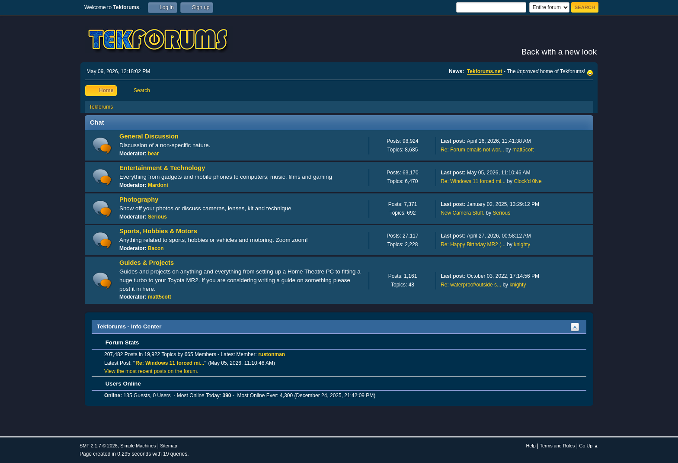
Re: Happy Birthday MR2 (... (473, 244)
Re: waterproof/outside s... (471, 285)
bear (153, 154)
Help (531, 445)
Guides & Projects (146, 262)
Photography (138, 199)
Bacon (156, 248)
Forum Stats (118, 342)
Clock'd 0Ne (527, 181)
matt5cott (523, 150)
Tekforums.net (484, 71)
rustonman (271, 354)
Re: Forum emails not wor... (472, 150)
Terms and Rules (557, 445)
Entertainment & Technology (162, 167)
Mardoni (158, 185)
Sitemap (168, 445)
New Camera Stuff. (462, 213)
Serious (157, 217)
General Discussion (149, 136)
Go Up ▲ (588, 445)
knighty (522, 244)
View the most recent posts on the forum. (151, 371)
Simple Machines (138, 445)
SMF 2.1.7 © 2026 (99, 445)
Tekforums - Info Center (129, 326)
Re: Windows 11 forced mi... (473, 181)
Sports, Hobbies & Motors (158, 231)
